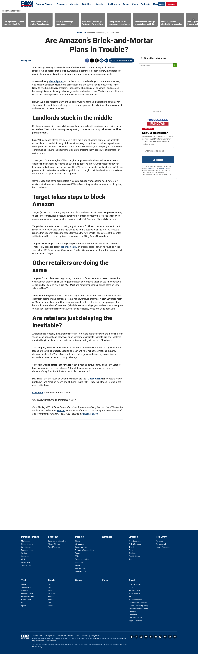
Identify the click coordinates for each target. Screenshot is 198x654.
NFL (49, 584)
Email (106, 60)
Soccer (51, 600)
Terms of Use (163, 168)
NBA (50, 587)
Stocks (78, 541)
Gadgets (24, 590)
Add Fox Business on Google (122, 60)
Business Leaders (82, 559)
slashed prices (56, 81)
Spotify (170, 637)
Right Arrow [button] (193, 19)
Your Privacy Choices (65, 636)
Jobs (131, 587)
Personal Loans (27, 550)
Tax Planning (26, 565)
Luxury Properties (163, 547)
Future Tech (26, 600)
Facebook (87, 60)
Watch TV (171, 4)
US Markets (79, 544)
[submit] (175, 65)
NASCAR (51, 594)
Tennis (50, 606)
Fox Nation (133, 615)
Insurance (25, 556)
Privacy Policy (150, 168)
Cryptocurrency (81, 547)
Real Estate (113, 4)
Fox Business (27, 4)
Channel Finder (135, 584)
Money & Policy (54, 544)
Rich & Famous (135, 544)
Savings (24, 553)
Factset (96, 638)
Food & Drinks (134, 556)
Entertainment (135, 541)
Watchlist (86, 4)
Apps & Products (135, 621)
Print (102, 60)
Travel (131, 547)
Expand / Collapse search (155, 4)
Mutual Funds (80, 571)
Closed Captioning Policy (138, 606)
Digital (23, 584)
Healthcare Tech (27, 597)
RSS (160, 637)
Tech (125, 4)
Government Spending (57, 541)
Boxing (51, 597)
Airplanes (133, 553)
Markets (74, 4)
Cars (131, 550)
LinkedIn (156, 637)
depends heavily (69, 246)
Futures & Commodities (84, 550)
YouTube (146, 637)
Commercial (161, 544)
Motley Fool (26, 60)
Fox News (133, 612)
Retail (77, 565)
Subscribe (158, 159)
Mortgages (25, 541)
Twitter (92, 60)
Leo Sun (61, 410)
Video (135, 4)
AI (22, 603)
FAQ (130, 597)
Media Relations (135, 600)
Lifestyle (98, 4)
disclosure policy (89, 413)
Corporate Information (138, 603)
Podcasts (145, 4)
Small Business (54, 547)
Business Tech (27, 594)
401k (23, 559)
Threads (97, 60)
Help (77, 636)
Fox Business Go (135, 618)
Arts (130, 559)
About (132, 580)
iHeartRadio (175, 637)
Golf (49, 603)
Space (23, 606)
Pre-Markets (80, 568)
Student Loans (27, 544)
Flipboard (151, 637)
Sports (51, 580)
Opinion (79, 580)
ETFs (77, 556)
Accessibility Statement (138, 609)
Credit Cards (26, 547)
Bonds (77, 553)
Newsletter (165, 637)
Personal (159, 541)
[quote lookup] (156, 65)
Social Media (26, 587)
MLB (50, 590)
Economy (61, 4)
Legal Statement (50, 641)
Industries (79, 562)
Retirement (25, 562)
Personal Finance (44, 4)
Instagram (141, 637)
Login (161, 4)
